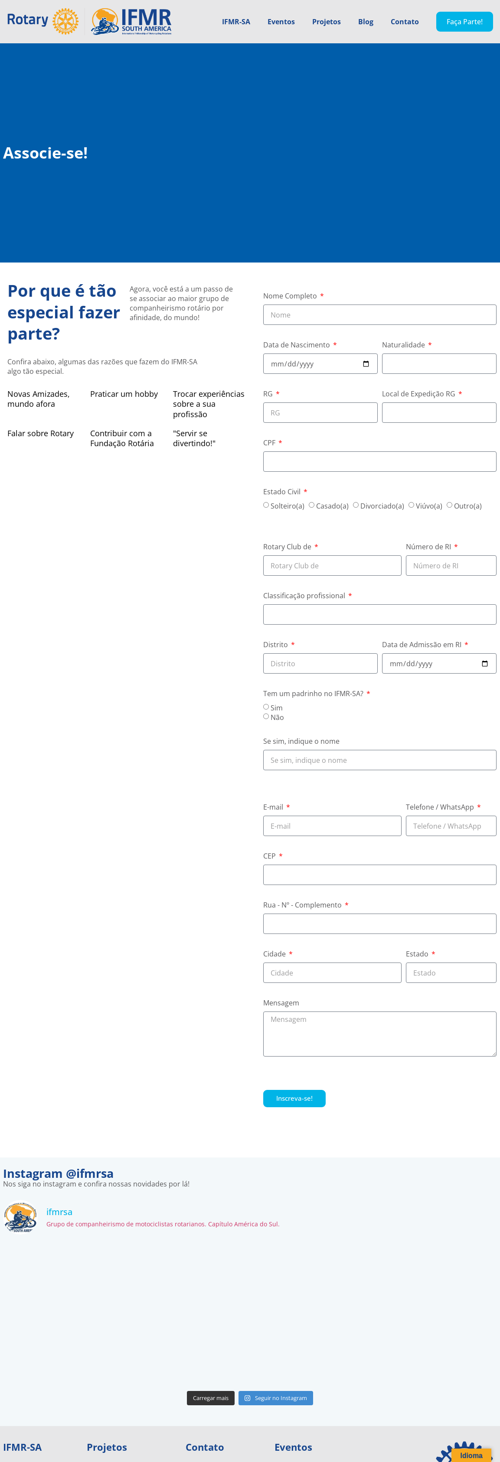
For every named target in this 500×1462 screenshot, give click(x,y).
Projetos (326, 21)
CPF (270, 443)
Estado (418, 954)
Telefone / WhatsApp (441, 808)
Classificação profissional (305, 596)
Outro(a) (468, 506)
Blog (365, 21)
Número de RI (429, 547)
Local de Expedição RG (419, 394)
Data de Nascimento (297, 345)
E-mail (274, 808)
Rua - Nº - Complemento (303, 905)
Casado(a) (332, 506)
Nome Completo (291, 296)
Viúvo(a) (429, 506)
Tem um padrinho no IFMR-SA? (314, 694)
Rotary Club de (288, 547)
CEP (270, 857)
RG (269, 394)
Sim (277, 708)
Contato (405, 21)
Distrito (276, 645)
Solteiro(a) (287, 506)
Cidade (275, 954)
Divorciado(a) (382, 506)
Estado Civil (282, 492)
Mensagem (281, 1003)
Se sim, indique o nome (301, 742)
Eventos (281, 21)
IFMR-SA (236, 21)
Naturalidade (404, 345)
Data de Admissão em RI (422, 645)
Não (277, 717)
